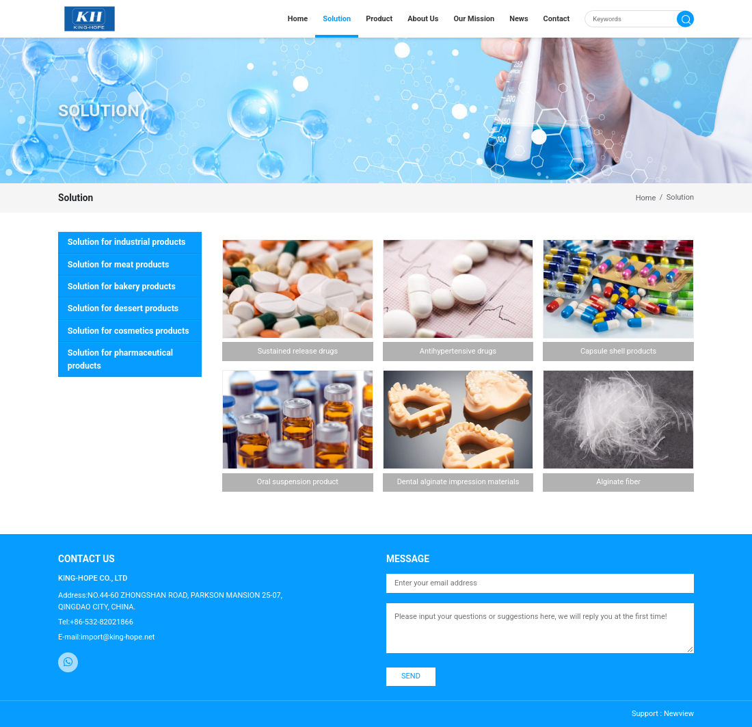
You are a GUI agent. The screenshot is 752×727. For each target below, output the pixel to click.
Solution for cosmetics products (128, 331)
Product (379, 18)
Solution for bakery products (122, 286)
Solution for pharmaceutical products (120, 359)
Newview (679, 713)
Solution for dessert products (123, 308)
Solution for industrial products (127, 242)
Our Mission (474, 18)
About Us (422, 18)
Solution (337, 18)
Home (298, 18)
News (518, 18)
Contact (556, 18)
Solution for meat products (119, 264)
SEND (410, 676)
